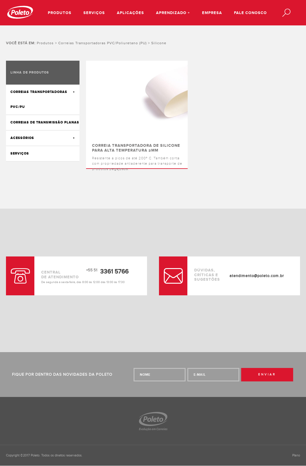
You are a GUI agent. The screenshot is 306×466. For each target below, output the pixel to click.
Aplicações (130, 12)
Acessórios (22, 138)
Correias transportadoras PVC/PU (38, 99)
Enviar (267, 374)
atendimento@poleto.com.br (257, 276)
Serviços (94, 12)
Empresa (212, 12)
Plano (296, 455)
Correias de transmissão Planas (44, 122)
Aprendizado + (173, 12)
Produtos (59, 12)
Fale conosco (250, 12)
